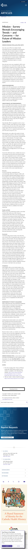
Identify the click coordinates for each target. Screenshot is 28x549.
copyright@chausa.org (7, 399)
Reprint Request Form (7, 437)
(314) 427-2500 (6, 464)
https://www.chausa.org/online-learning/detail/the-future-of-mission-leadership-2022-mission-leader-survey (14, 374)
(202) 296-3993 (6, 456)
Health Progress (3, 16)
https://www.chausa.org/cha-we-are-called (14, 378)
